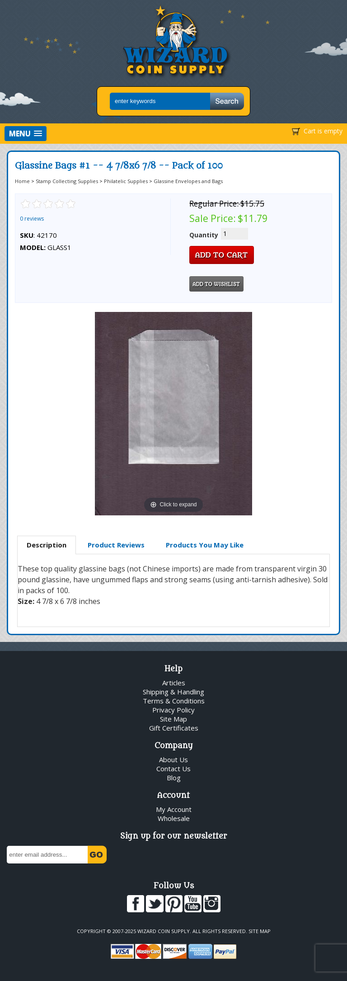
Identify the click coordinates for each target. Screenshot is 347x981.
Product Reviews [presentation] (116, 544)
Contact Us (173, 768)
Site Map (173, 718)
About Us (173, 759)
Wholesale (174, 818)
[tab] (46, 545)
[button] (26, 133)
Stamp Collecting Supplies (67, 181)
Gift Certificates (173, 727)
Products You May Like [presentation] (205, 544)
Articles (173, 682)
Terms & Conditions (174, 700)
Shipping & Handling (173, 691)
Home (22, 181)
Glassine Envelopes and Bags (188, 181)
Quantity (203, 235)
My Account (174, 809)
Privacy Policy (173, 709)
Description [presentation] (46, 544)
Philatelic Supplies (126, 181)
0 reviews (32, 218)
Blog (174, 777)
